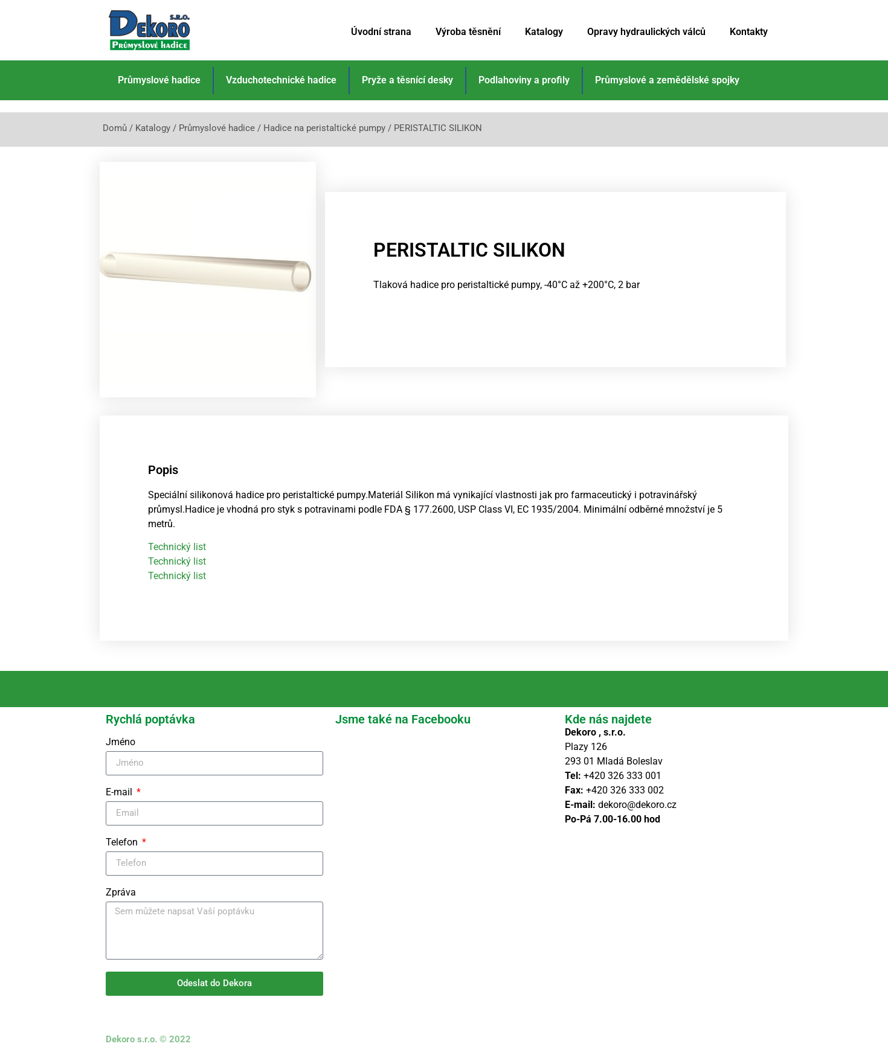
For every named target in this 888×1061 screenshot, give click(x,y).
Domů (115, 128)
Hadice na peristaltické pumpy (324, 128)
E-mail (120, 792)
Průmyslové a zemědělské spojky (667, 80)
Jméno (120, 742)
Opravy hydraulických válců (646, 31)
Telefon (123, 843)
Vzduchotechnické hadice (281, 80)
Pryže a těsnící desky (407, 80)
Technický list (177, 547)
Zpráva (121, 893)
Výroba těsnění (468, 31)
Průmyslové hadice (159, 80)
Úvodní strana (381, 31)
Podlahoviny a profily (524, 80)
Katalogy (544, 31)
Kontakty (749, 31)
